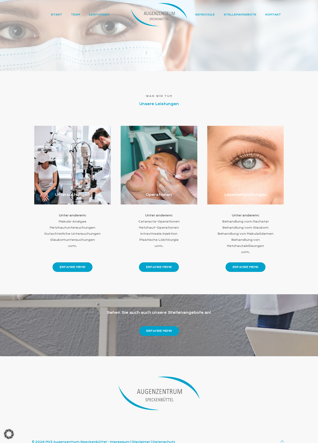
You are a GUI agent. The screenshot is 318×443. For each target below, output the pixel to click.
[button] (9, 434)
